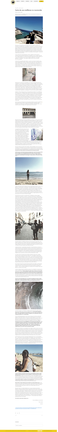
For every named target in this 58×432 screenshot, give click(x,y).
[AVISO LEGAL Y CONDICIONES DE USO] (32, 431)
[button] (18, 1)
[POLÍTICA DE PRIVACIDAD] (23, 431)
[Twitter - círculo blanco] (38, 430)
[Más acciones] (42, 8)
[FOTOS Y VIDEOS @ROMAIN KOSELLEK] (47, 431)
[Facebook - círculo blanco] (41, 430)
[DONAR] (41, 1)
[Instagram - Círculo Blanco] (39, 430)
